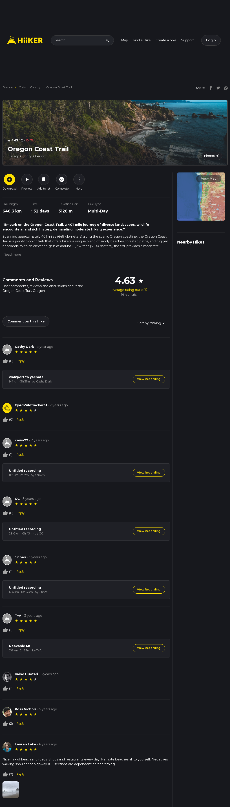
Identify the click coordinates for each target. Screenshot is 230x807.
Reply (20, 361)
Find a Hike (142, 40)
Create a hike (166, 40)
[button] (11, 255)
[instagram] (224, 88)
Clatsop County (29, 87)
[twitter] (217, 88)
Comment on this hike (25, 321)
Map (124, 40)
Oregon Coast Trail (59, 87)
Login (211, 40)
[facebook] (209, 88)
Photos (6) (211, 155)
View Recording (149, 379)
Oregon (7, 87)
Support (187, 40)
